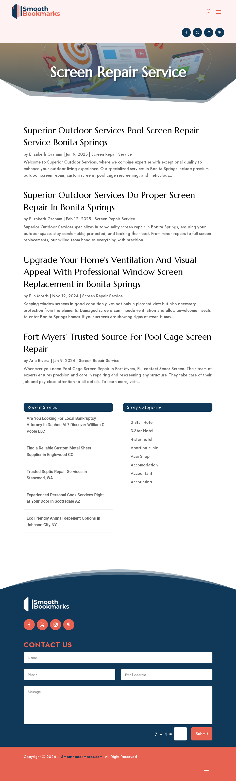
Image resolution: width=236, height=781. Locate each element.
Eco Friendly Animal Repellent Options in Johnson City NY (63, 521)
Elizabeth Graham (45, 154)
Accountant (141, 473)
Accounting (141, 482)
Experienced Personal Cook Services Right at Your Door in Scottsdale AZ (65, 498)
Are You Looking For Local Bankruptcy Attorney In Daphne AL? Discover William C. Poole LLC (66, 425)
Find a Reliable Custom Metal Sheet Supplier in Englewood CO (59, 451)
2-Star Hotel (142, 422)
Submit (202, 734)
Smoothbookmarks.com (82, 756)
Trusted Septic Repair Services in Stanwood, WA (57, 475)
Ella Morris (38, 296)
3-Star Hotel (142, 431)
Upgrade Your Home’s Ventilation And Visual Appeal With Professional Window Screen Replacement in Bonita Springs (110, 272)
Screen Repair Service (111, 154)
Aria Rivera (39, 361)
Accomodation (144, 465)
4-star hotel (141, 439)
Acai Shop (140, 456)
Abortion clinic (144, 448)
